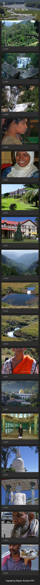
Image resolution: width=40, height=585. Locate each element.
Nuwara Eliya (19, 15)
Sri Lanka (9, 15)
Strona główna (3, 14)
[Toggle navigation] (4, 3)
